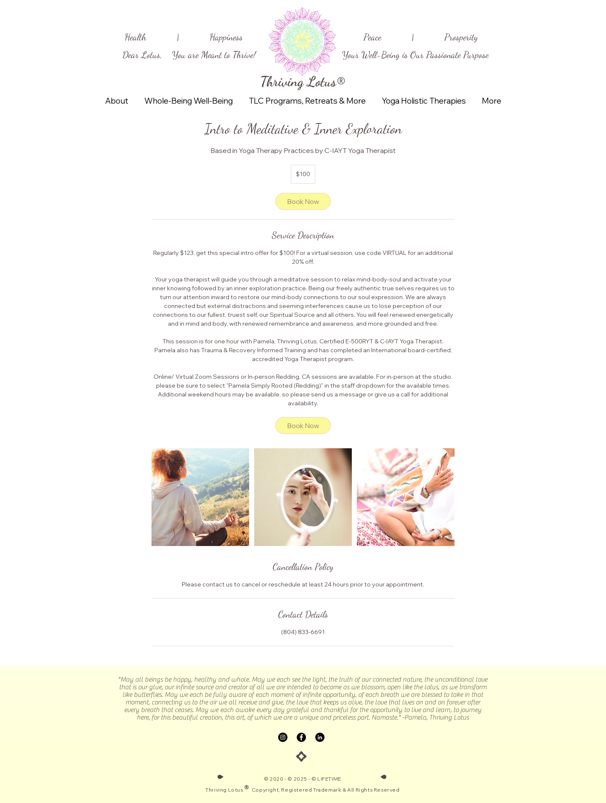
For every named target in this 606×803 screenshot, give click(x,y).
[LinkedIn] (319, 737)
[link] (303, 201)
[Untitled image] (200, 497)
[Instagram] (282, 737)
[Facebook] (301, 737)
